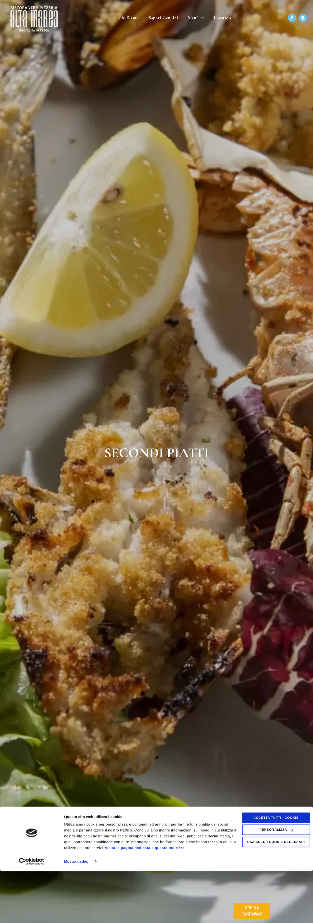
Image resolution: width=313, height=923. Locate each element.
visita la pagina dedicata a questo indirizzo (185, 900)
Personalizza (272, 882)
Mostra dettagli (77, 913)
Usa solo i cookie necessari (272, 894)
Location (222, 17)
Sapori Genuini (163, 17)
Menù (196, 18)
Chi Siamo (129, 17)
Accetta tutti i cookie (272, 870)
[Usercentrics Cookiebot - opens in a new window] (31, 913)
